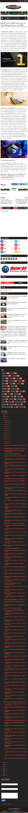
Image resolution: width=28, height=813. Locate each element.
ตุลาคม (6, 424)
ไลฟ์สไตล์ (4, 373)
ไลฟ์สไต (21, 407)
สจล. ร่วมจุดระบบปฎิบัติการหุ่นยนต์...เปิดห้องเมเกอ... (14, 686)
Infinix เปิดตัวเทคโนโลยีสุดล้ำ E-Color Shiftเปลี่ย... (15, 759)
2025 (4, 416)
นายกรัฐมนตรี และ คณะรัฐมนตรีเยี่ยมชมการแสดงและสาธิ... (14, 610)
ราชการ (3, 378)
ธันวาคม (6, 420)
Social (21, 391)
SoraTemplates (9, 811)
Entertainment (4, 389)
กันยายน (6, 426)
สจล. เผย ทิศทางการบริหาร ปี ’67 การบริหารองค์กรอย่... (15, 532)
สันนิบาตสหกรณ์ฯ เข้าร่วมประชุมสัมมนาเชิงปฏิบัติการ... (14, 653)
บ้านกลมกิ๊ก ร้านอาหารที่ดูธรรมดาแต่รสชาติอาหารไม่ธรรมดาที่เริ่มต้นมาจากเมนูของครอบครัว (16, 316)
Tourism (19, 381)
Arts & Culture (20, 399)
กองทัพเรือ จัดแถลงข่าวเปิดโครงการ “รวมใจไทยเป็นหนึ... (15, 507)
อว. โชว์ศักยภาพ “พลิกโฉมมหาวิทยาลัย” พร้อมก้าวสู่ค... (14, 526)
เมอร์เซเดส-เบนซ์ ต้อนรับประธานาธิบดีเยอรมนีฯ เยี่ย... (15, 456)
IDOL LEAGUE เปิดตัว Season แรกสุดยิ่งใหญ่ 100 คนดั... (14, 605)
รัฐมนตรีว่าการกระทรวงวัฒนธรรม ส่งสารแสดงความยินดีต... (15, 580)
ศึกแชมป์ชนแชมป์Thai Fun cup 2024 (12, 608)
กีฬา (18, 378)
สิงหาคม (6, 429)
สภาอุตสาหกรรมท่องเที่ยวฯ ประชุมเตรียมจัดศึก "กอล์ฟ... (14, 476)
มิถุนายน (6, 433)
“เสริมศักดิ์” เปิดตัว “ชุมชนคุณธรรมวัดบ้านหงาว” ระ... (15, 617)
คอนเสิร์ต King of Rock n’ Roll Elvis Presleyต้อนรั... (14, 643)
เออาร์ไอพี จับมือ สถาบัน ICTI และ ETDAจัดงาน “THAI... (14, 554)
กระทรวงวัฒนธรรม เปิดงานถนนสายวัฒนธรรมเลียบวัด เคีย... (15, 689)
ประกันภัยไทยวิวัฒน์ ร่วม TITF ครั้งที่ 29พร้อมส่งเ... (15, 459)
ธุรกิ (15, 407)
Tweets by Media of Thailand (6, 290)
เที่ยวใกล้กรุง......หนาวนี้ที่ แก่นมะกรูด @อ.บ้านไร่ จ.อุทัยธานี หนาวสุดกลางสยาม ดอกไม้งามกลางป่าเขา (17, 342)
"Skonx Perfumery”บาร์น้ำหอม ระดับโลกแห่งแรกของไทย (15, 473)
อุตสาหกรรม (13, 389)
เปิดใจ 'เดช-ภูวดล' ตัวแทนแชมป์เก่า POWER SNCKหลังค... (14, 692)
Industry (11, 396)
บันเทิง (3, 381)
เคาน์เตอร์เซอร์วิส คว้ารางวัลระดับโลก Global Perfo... (14, 529)
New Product (4, 386)
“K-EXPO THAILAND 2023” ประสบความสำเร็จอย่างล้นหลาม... (14, 736)
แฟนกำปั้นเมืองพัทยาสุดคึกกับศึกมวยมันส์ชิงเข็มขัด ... (14, 564)
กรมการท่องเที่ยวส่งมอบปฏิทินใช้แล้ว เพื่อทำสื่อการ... (14, 749)
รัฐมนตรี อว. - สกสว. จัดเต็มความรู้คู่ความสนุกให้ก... (15, 679)
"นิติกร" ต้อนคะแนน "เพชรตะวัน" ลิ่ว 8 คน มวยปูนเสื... (15, 630)
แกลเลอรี (4, 399)
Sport (3, 394)
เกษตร (11, 383)
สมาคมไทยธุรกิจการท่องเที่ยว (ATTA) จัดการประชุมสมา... (14, 557)
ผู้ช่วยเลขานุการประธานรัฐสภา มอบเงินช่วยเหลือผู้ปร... (15, 656)
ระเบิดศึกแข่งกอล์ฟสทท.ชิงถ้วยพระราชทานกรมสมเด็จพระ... (15, 614)
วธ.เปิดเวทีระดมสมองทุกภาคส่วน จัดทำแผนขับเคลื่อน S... (14, 646)
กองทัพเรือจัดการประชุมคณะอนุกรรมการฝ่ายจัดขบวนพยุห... (15, 577)
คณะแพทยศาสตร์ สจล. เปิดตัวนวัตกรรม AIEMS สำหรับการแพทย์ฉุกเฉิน (16, 297)
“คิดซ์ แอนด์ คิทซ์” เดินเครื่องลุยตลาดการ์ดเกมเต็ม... (14, 517)
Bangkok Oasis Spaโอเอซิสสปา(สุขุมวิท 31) (14, 523)
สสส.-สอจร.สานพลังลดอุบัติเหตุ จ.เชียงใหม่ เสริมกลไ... (15, 627)
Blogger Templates (21, 811)
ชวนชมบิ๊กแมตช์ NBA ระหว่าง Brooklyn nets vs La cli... (15, 597)
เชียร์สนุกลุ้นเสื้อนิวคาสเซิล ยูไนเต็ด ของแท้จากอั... (14, 574)
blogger (15, 208)
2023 (4, 762)
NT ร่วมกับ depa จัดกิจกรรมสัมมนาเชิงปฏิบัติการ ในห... (15, 484)
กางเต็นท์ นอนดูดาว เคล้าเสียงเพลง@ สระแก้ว (16, 358)
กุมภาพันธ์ (6, 441)
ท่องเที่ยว (14, 376)
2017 (4, 773)
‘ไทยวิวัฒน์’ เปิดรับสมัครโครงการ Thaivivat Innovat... (14, 723)
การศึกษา (18, 383)
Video (19, 404)
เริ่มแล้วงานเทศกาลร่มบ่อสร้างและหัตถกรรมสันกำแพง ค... (14, 637)
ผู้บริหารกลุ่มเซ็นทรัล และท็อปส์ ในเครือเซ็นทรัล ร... (15, 501)
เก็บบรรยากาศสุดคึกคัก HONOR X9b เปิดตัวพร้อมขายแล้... (15, 683)
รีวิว (9, 394)
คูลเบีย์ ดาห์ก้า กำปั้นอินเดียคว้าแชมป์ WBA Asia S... (14, 567)
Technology (4, 396)
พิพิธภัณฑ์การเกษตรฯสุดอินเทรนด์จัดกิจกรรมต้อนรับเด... (15, 514)
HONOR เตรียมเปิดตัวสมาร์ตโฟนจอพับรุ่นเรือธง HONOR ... (14, 463)
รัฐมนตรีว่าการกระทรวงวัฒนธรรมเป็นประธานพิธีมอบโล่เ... (14, 739)
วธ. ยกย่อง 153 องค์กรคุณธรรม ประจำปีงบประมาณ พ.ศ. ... (12, 583)
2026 (4, 414)
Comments (21, 283)
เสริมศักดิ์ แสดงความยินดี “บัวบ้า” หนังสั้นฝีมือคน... (14, 481)
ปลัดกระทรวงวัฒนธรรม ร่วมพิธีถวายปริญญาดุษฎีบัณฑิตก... (15, 504)
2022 (4, 765)
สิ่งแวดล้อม (13, 391)
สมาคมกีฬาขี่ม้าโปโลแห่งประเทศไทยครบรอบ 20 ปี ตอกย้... (15, 587)
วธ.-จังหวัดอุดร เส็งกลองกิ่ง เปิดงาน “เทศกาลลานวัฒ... (15, 640)
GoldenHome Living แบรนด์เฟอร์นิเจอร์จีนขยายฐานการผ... (15, 620)
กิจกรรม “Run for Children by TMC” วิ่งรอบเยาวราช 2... (14, 542)
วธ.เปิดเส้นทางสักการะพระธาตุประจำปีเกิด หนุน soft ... (15, 536)
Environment (12, 404)
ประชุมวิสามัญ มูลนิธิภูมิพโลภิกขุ (11, 548)
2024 (4, 418)
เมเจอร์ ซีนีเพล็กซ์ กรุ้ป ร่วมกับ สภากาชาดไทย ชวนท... (14, 663)
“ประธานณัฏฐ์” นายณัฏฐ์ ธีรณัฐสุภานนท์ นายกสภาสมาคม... (15, 704)
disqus (20, 208)
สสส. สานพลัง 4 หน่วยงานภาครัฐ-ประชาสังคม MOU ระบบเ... (14, 624)
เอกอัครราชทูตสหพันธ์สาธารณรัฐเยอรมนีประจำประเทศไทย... (15, 593)
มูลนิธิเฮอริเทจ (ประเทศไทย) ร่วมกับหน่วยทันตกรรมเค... (15, 551)
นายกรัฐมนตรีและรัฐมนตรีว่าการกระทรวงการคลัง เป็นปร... (14, 742)
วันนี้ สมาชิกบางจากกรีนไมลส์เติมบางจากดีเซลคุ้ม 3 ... (14, 676)
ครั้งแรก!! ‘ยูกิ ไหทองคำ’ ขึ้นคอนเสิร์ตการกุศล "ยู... (14, 570)
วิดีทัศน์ (3, 402)
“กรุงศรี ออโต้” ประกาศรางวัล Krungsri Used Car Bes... (15, 491)
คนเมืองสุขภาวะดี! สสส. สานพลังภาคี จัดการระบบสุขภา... (14, 539)
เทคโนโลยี (11, 381)
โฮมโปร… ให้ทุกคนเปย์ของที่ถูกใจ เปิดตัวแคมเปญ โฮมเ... (15, 466)
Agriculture (4, 404)
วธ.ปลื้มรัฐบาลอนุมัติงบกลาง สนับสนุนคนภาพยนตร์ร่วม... (13, 511)
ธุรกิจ (12, 373)
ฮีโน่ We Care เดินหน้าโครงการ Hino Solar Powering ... (13, 590)
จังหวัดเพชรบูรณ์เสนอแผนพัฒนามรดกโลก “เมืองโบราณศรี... (15, 520)
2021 (4, 767)
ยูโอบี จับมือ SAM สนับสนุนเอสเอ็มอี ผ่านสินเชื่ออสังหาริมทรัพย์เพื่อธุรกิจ (17, 303)
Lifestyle (3, 383)
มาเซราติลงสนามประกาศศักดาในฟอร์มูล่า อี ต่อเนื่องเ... (15, 673)
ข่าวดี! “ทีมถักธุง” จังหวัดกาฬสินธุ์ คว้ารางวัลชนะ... (14, 602)
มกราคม (6, 443)
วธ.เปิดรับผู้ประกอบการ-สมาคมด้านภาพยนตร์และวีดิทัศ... (14, 729)
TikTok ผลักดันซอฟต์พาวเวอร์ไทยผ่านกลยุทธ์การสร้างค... (15, 669)
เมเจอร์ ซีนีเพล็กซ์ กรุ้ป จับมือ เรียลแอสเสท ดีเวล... (15, 720)
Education (16, 394)
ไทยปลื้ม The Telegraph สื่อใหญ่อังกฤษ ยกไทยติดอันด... (15, 707)
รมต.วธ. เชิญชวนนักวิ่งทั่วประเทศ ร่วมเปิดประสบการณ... (15, 446)
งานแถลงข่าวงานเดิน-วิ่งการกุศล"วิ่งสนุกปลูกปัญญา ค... (14, 469)
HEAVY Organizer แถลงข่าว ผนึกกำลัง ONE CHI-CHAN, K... (14, 711)
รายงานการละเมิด (6, 804)
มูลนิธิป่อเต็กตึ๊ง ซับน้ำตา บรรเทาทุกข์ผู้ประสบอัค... (14, 699)
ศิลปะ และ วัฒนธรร (19, 402)
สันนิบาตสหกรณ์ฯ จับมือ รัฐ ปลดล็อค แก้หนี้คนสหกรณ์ (14, 714)
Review (19, 396)
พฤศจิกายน (7, 422)
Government (4, 391)
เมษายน (6, 437)
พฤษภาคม (6, 435)
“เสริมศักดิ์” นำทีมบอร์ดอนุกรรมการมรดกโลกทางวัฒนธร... (15, 561)
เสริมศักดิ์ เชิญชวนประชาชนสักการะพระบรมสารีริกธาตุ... (14, 717)
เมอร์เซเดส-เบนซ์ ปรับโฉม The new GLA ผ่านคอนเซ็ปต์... (15, 494)
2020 (4, 769)
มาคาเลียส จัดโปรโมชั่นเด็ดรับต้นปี (12, 454)
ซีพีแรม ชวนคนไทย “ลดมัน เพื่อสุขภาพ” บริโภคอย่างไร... (15, 633)
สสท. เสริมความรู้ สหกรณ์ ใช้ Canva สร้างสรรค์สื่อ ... (15, 650)
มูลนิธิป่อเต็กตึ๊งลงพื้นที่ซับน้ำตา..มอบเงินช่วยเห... (15, 599)
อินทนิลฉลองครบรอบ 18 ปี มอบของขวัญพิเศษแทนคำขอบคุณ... (14, 451)
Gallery (10, 402)
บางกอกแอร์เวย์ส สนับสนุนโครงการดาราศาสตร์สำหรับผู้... (15, 497)
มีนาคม (6, 439)
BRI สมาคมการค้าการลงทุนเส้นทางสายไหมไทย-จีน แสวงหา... (15, 545)
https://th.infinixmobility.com (8, 179)
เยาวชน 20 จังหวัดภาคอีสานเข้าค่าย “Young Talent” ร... (14, 660)
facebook (25, 208)
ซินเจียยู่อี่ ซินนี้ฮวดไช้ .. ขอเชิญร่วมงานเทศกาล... (15, 448)
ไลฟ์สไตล (11, 399)
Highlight (7, 283)
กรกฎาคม (6, 431)
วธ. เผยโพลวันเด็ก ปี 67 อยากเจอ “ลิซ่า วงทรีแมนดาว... (15, 752)
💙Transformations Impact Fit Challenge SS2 (14, 702)
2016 (4, 775)
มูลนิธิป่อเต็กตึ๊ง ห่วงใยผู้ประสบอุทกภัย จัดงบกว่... (15, 479)
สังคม (11, 378)
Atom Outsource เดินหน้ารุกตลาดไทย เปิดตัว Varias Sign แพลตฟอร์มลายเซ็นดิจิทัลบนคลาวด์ (17, 353)
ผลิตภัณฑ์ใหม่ (24, 28)
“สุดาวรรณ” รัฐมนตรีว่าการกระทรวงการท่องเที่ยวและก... (14, 696)
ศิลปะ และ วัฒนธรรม (6, 407)
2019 (4, 771)
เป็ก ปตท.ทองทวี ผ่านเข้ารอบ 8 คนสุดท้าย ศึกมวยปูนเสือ (15, 732)
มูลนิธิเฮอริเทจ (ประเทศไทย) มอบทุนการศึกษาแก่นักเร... (15, 726)
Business (12, 386)
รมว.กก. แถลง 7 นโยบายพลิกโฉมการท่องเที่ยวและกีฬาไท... (14, 666)
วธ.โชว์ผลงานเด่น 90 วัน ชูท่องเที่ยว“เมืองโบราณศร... (15, 755)
